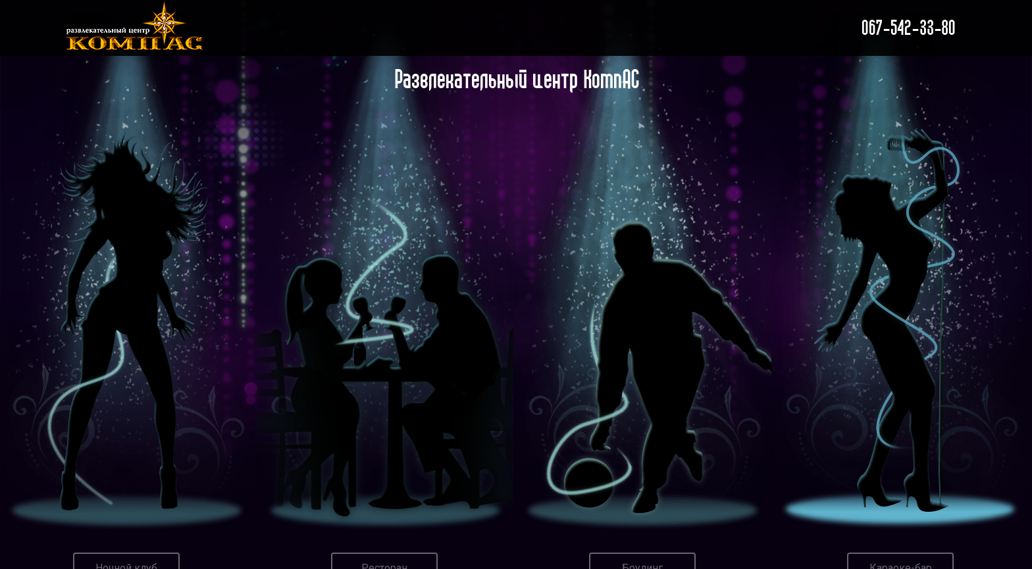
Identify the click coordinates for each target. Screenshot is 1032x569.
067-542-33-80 (908, 28)
